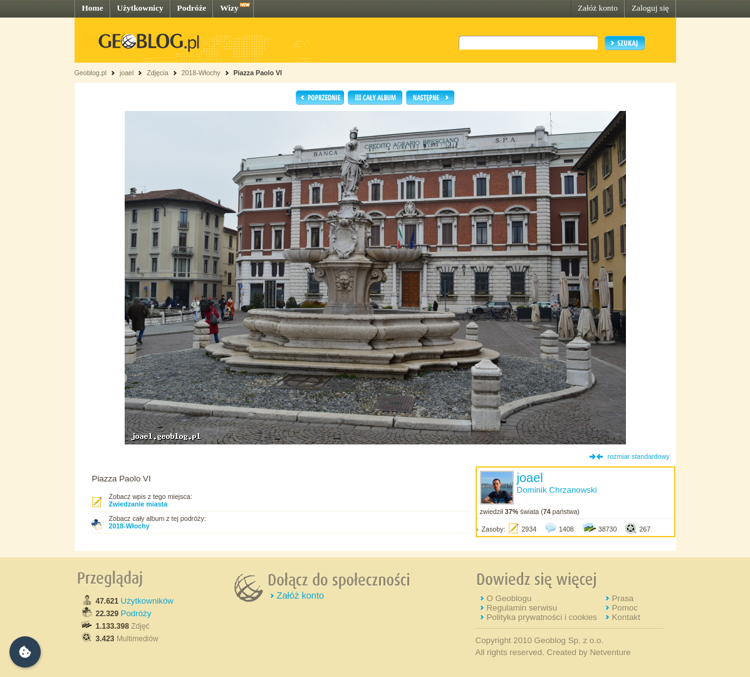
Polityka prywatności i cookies (541, 617)
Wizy (229, 8)
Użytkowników (147, 601)
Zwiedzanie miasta (138, 504)
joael (127, 72)
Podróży (136, 613)
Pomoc (624, 607)
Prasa (622, 598)
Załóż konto (598, 8)
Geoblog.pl (91, 72)
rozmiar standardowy (639, 456)
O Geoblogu (508, 598)
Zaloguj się (650, 8)
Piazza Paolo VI (258, 72)
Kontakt (626, 617)
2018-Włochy (200, 72)
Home (92, 8)
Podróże (192, 8)
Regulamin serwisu (521, 607)
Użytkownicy (140, 8)
